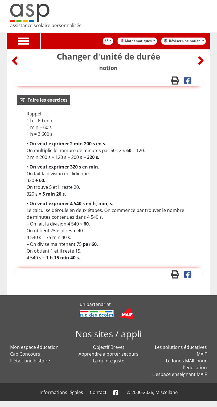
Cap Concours (25, 354)
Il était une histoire (30, 361)
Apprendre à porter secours (108, 354)
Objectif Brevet (108, 347)
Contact (98, 392)
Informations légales (61, 392)
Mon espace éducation (34, 347)
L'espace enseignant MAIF (179, 374)
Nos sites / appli (108, 334)
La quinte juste (108, 361)
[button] (43, 100)
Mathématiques (136, 40)
